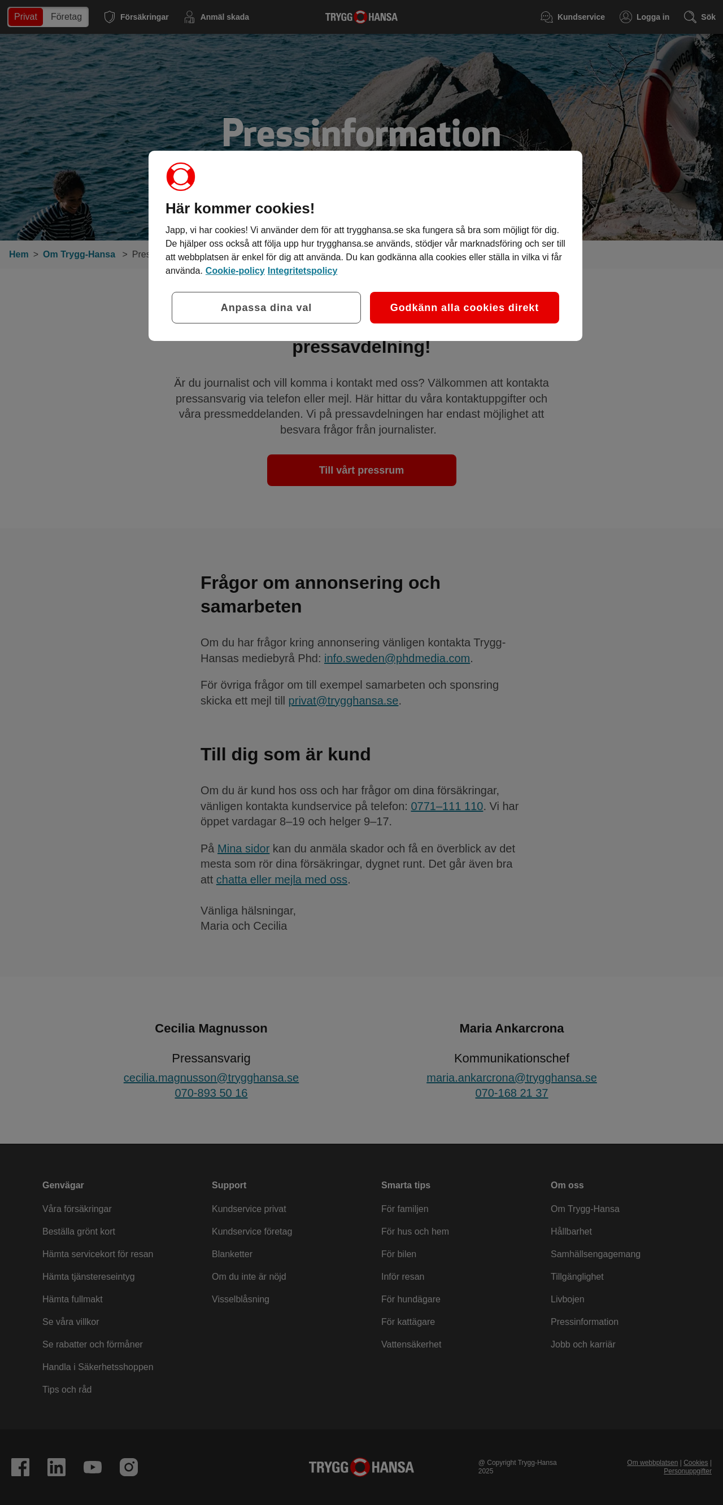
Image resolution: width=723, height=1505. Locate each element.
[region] (365, 246)
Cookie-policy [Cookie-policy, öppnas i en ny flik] (235, 270)
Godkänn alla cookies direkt (464, 307)
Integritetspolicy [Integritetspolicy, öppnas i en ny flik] (303, 270)
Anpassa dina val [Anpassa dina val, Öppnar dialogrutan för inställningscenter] (266, 307)
